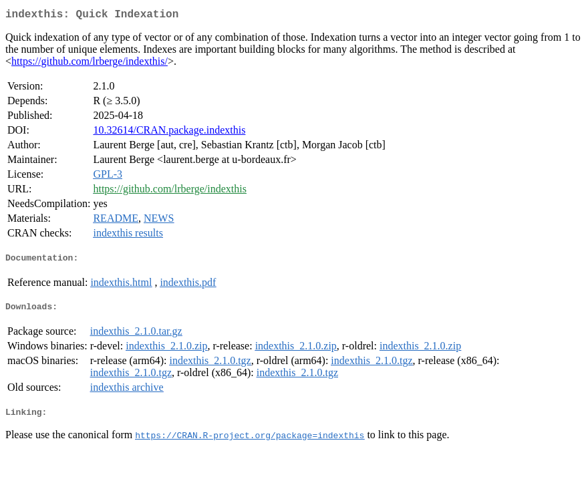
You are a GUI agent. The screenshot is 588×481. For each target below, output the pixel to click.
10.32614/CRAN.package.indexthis (169, 132)
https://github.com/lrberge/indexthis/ (89, 63)
